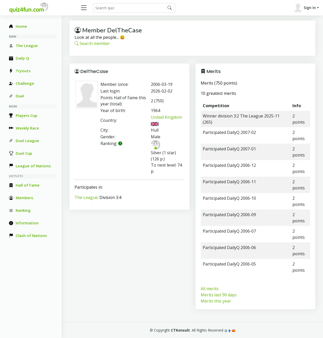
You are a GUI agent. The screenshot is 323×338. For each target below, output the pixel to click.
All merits (210, 288)
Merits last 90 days (219, 295)
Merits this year (216, 301)
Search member (92, 43)
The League (86, 197)
